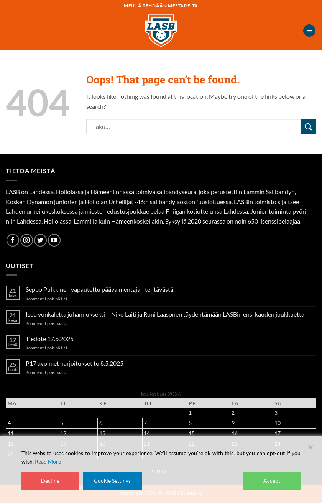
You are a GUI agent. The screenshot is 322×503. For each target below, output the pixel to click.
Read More (48, 461)
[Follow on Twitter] (40, 240)
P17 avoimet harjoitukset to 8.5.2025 (74, 363)
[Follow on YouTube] (54, 240)
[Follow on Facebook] (13, 240)
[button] (309, 30)
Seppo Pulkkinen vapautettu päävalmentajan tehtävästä (99, 289)
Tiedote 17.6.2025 (50, 338)
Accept (271, 480)
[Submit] (308, 126)
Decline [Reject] (50, 480)
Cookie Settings (112, 480)
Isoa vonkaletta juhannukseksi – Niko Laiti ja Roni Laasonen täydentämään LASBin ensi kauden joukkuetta (165, 314)
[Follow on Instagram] (26, 240)
